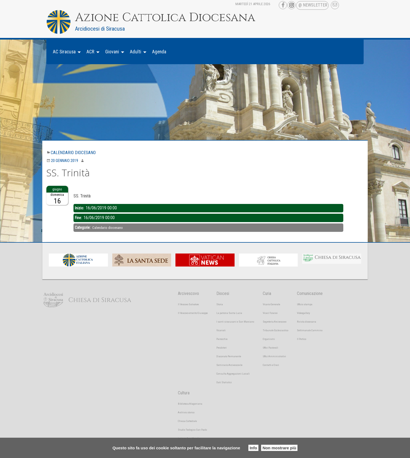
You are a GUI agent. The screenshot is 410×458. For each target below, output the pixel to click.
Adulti (135, 51)
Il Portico (301, 338)
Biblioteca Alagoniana (190, 403)
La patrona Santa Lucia (229, 312)
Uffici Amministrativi (274, 356)
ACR (90, 51)
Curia (267, 293)
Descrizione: (83, 189)
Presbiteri (221, 347)
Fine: (79, 218)
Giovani (112, 51)
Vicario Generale (271, 304)
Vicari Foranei (270, 312)
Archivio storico (186, 412)
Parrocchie (222, 338)
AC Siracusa (64, 51)
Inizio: (80, 208)
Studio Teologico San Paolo (192, 429)
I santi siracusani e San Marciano (235, 321)
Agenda (159, 51)
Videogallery (303, 312)
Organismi (269, 338)
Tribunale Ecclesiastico (275, 330)
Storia (219, 304)
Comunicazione (310, 293)
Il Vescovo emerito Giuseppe (193, 312)
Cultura (184, 392)
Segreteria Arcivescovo (274, 321)
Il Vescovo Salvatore (188, 304)
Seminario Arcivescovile (229, 364)
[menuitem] (65, 52)
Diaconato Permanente (228, 356)
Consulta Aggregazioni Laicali (233, 373)
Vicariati (221, 330)
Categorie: (83, 227)
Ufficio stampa (304, 304)
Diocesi (222, 293)
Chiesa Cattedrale (187, 421)
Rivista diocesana (306, 321)
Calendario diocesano (73, 152)
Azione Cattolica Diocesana (165, 17)
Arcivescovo (188, 293)
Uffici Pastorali (270, 347)
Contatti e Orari (271, 364)
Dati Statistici (224, 382)
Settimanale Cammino (309, 330)
